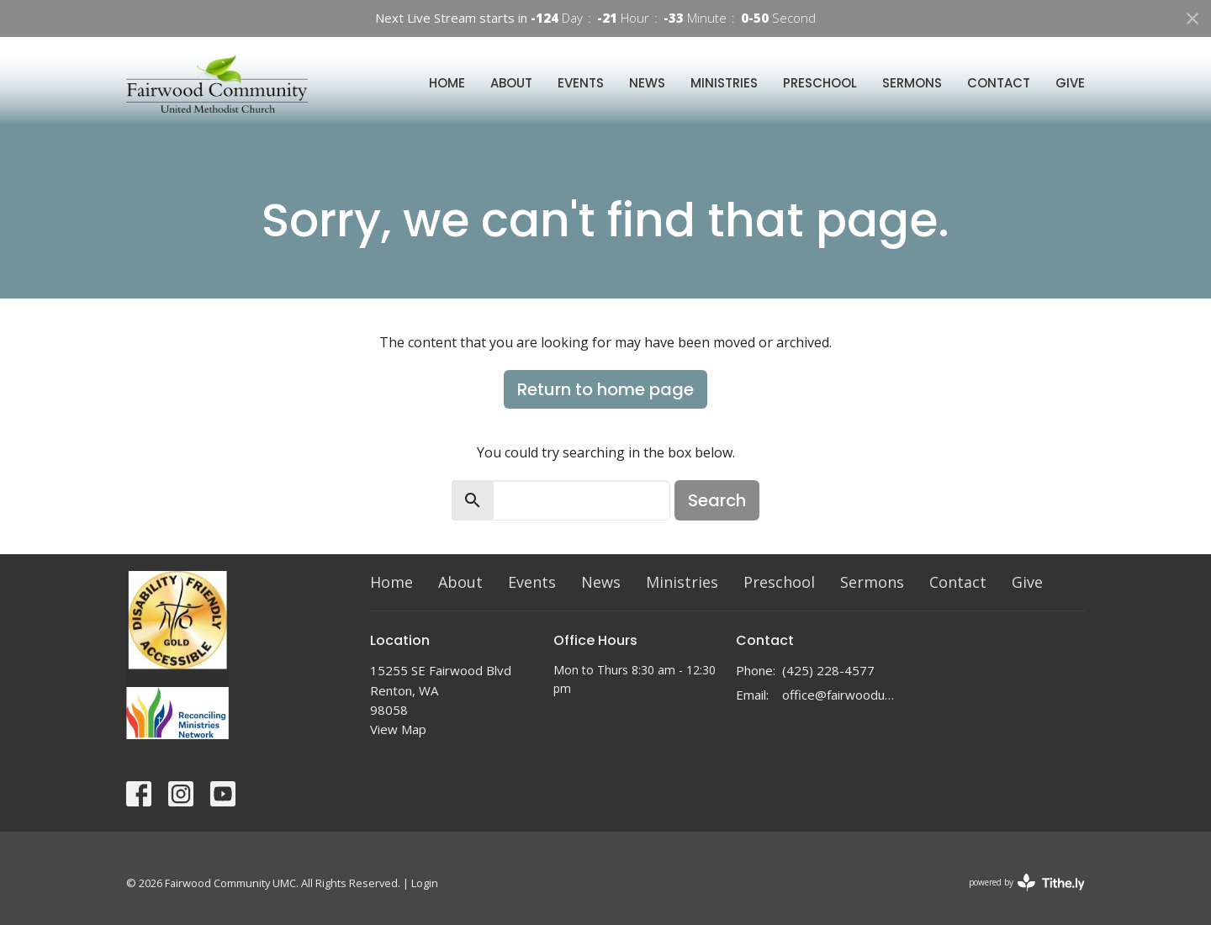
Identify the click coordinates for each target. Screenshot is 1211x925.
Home (447, 83)
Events (581, 83)
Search (717, 500)
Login (424, 883)
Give (1070, 83)
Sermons (912, 83)
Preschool (820, 83)
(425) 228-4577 (828, 670)
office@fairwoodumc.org (842, 694)
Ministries (724, 83)
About (511, 83)
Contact (998, 83)
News (647, 83)
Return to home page (605, 389)
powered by (1027, 882)
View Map (398, 729)
